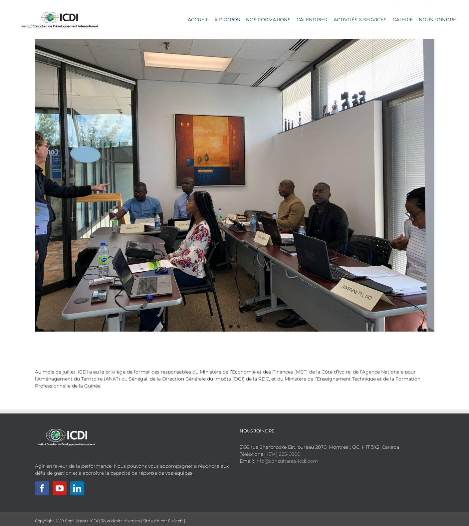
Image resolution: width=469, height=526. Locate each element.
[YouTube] (60, 488)
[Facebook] (42, 488)
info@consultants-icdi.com (286, 461)
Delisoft (175, 520)
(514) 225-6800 (283, 454)
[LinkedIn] (77, 488)
